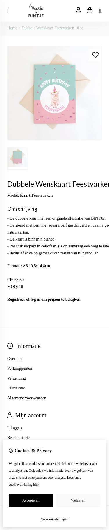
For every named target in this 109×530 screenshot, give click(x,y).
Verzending (16, 378)
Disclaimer (16, 388)
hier (36, 484)
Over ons (14, 358)
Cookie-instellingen (54, 519)
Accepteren (31, 500)
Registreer (16, 299)
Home (12, 28)
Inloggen (14, 428)
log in (35, 299)
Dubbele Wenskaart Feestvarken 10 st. (53, 28)
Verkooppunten (19, 368)
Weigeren (78, 500)
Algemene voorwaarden (26, 398)
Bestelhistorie (18, 438)
